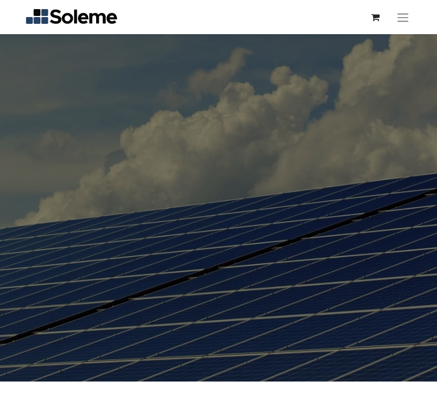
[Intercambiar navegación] (403, 17)
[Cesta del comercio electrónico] (375, 17)
